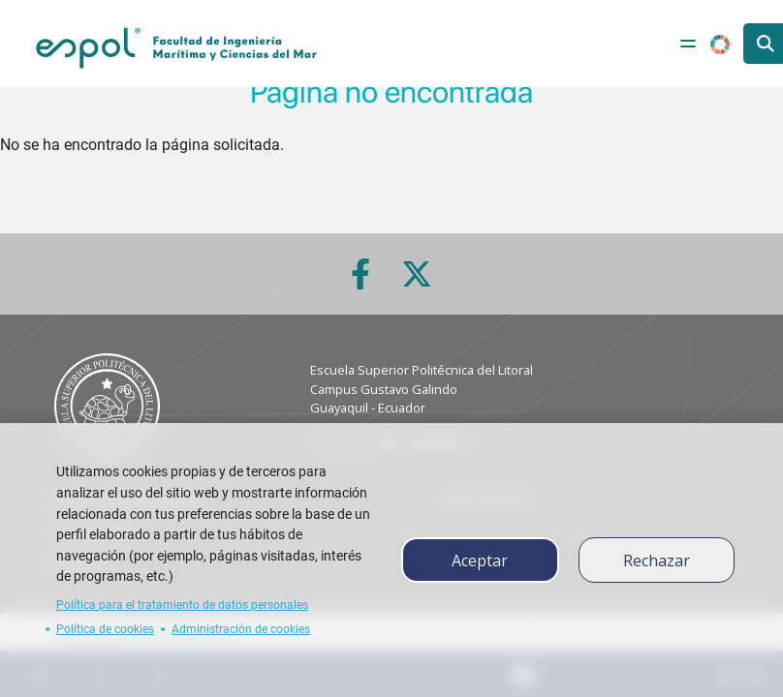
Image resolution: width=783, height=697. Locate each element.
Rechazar (656, 560)
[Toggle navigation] (688, 43)
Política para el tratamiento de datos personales (182, 605)
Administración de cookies (241, 629)
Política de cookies (105, 629)
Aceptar (480, 560)
